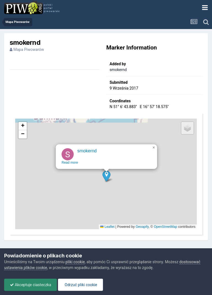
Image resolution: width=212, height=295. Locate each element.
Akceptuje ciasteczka (30, 285)
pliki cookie (75, 262)
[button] (107, 179)
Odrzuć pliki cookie (80, 285)
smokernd (118, 69)
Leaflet (107, 227)
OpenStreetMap (165, 227)
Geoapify (142, 227)
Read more (70, 166)
